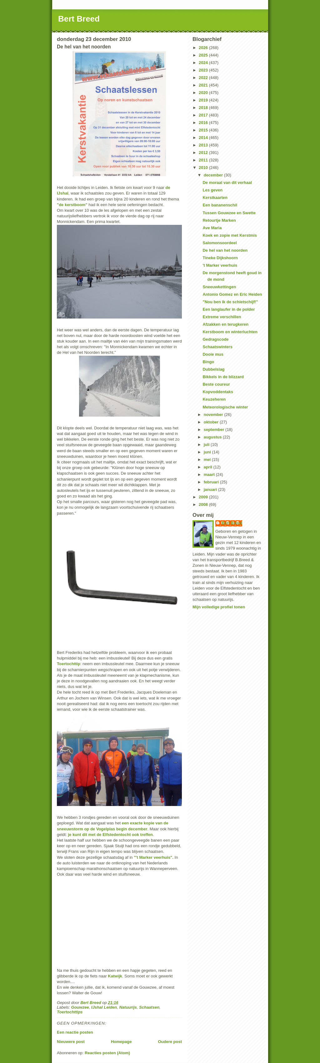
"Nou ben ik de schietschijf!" (230, 301)
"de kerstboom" (72, 204)
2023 (204, 70)
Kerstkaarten (215, 197)
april (208, 467)
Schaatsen (149, 1007)
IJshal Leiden (104, 1007)
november (214, 414)
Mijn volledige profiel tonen (218, 607)
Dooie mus (212, 354)
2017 (204, 115)
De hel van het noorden (225, 250)
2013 (204, 145)
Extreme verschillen (221, 316)
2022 (204, 77)
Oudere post (170, 1041)
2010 (204, 167)
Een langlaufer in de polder (228, 309)
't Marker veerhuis (219, 265)
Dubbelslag (213, 369)
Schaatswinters (217, 346)
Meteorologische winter (225, 407)
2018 (204, 107)
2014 (204, 137)
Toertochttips (70, 1012)
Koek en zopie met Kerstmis (229, 235)
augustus (213, 437)
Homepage (121, 1041)
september (214, 429)
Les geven (212, 190)
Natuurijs (128, 1007)
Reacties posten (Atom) (107, 1053)
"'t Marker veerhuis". (154, 857)
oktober (212, 422)
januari (211, 489)
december (214, 175)
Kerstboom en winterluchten (230, 331)
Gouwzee (80, 1007)
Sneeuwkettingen (219, 286)
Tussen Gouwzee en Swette (229, 212)
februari (212, 482)
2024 (204, 62)
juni (208, 452)
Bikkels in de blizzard (223, 376)
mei (208, 459)
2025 (204, 55)
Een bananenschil (219, 205)
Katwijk (115, 976)
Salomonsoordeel (219, 242)
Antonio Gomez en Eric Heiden (232, 294)
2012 (204, 152)
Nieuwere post (71, 1041)
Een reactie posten (75, 1032)
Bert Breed (79, 18)
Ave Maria (212, 227)
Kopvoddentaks (217, 391)
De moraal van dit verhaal (227, 182)
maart (210, 474)
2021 (204, 85)
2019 (204, 100)
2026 (204, 47)
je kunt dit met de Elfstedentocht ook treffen (110, 834)
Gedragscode (215, 339)
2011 (204, 160)
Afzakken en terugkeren (225, 324)
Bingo (208, 361)
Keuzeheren (214, 399)
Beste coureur (216, 384)
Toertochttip (68, 663)
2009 (204, 497)
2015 (204, 130)
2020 (204, 92)
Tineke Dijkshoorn (220, 257)
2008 (204, 504)
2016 (204, 122)
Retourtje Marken (219, 220)
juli (207, 444)
